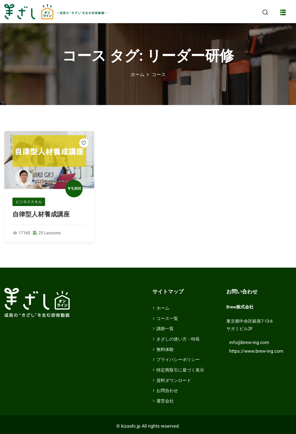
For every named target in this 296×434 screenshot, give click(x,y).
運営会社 (165, 401)
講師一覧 (165, 329)
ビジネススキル (29, 202)
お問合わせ (167, 390)
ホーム (138, 74)
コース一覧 (167, 318)
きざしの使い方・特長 (178, 339)
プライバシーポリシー (178, 359)
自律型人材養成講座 (41, 214)
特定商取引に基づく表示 (180, 370)
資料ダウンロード (173, 380)
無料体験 (165, 349)
